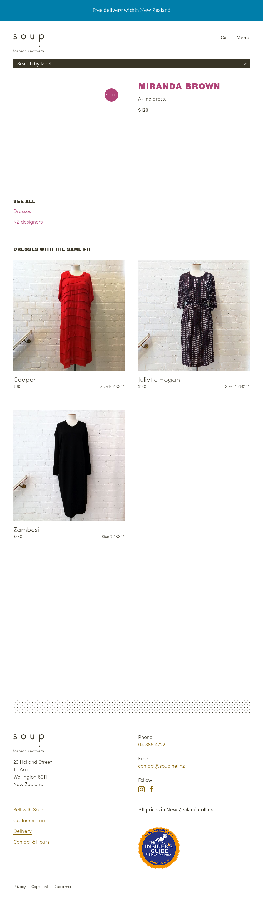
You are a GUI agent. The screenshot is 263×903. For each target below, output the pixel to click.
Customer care (30, 820)
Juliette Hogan (159, 378)
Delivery (22, 830)
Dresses (22, 210)
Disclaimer (62, 886)
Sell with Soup (28, 809)
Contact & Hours (31, 841)
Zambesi (26, 529)
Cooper (24, 378)
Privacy (19, 886)
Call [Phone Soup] (225, 37)
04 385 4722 (151, 744)
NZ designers (28, 221)
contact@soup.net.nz (161, 765)
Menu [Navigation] (243, 37)
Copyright (39, 886)
